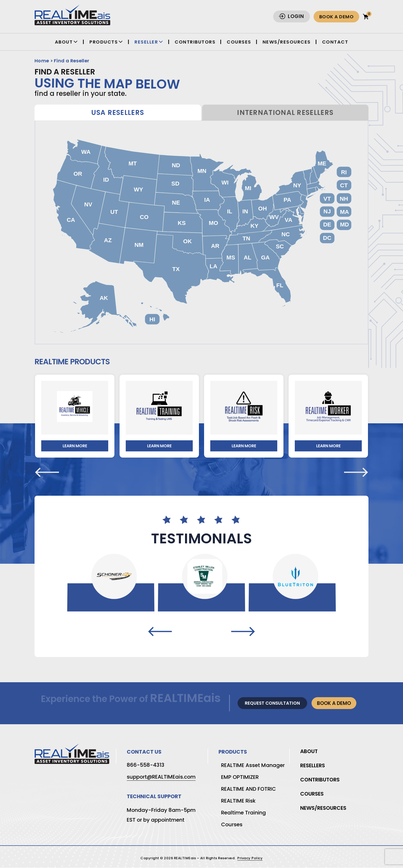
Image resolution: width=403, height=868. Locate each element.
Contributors (195, 42)
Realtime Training (243, 812)
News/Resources (287, 42)
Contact (335, 42)
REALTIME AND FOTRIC (248, 789)
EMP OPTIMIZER (240, 777)
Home (42, 60)
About (64, 42)
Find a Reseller (71, 60)
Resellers (312, 765)
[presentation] (47, 472)
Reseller (146, 42)
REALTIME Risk (238, 800)
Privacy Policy (250, 858)
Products (103, 42)
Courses (239, 42)
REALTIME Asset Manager (253, 765)
